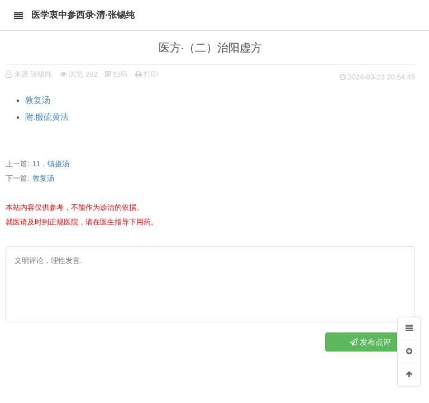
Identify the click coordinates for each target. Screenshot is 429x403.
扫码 (116, 74)
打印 (147, 74)
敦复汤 (37, 100)
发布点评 (370, 342)
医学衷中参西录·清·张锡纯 (83, 15)
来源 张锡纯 (33, 74)
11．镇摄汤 (50, 164)
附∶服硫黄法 (48, 117)
